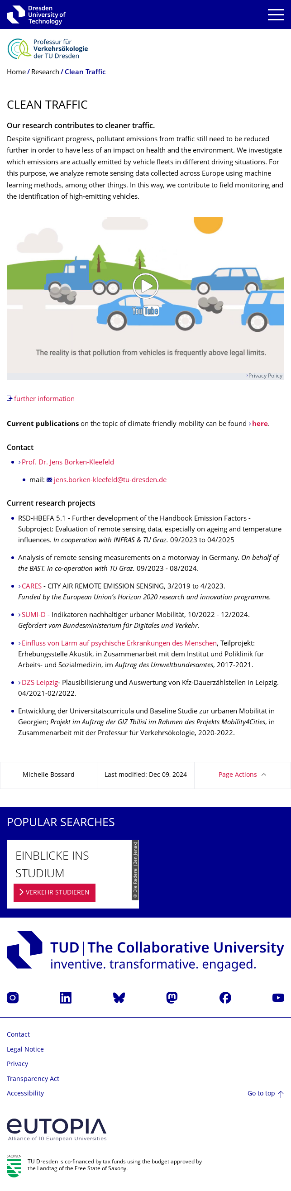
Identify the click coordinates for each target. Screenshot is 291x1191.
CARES (32, 587)
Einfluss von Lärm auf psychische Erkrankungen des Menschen (119, 644)
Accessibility (25, 1094)
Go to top (261, 1094)
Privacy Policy (265, 376)
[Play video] (145, 295)
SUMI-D (34, 615)
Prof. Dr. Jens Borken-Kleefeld (68, 462)
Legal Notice (25, 1050)
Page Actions (238, 775)
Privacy (17, 1064)
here (260, 424)
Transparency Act (33, 1079)
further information (44, 399)
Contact (18, 1035)
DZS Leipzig (40, 683)
